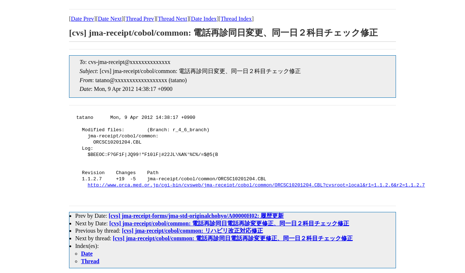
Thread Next (172, 19)
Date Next (110, 19)
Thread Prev (139, 19)
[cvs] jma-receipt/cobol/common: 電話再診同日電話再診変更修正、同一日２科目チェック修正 (229, 223)
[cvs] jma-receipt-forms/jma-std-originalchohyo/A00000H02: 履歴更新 (196, 216)
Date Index (204, 19)
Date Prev (82, 19)
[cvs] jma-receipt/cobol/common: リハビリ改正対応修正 (192, 231)
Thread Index (236, 19)
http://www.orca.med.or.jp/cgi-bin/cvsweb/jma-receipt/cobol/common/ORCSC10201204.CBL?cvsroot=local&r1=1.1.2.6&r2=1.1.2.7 (256, 185)
